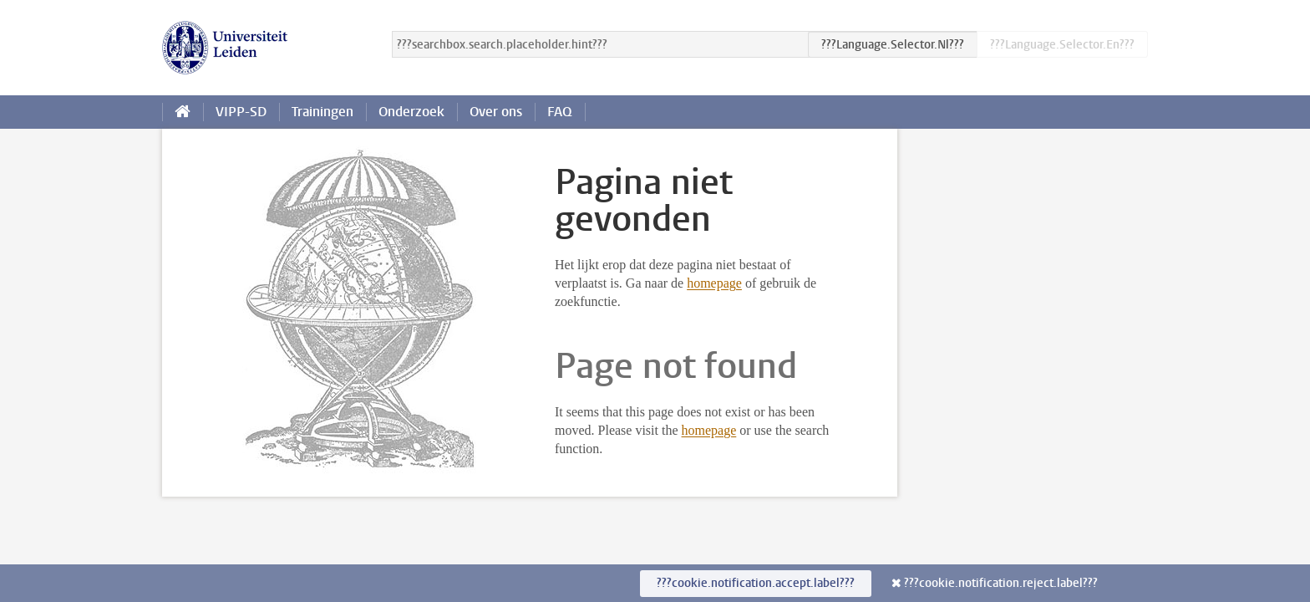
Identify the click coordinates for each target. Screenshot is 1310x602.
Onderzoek (411, 111)
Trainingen (322, 111)
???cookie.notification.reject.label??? (1001, 583)
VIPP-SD (241, 111)
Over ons (496, 111)
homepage (714, 283)
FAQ (559, 111)
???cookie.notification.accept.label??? (756, 583)
